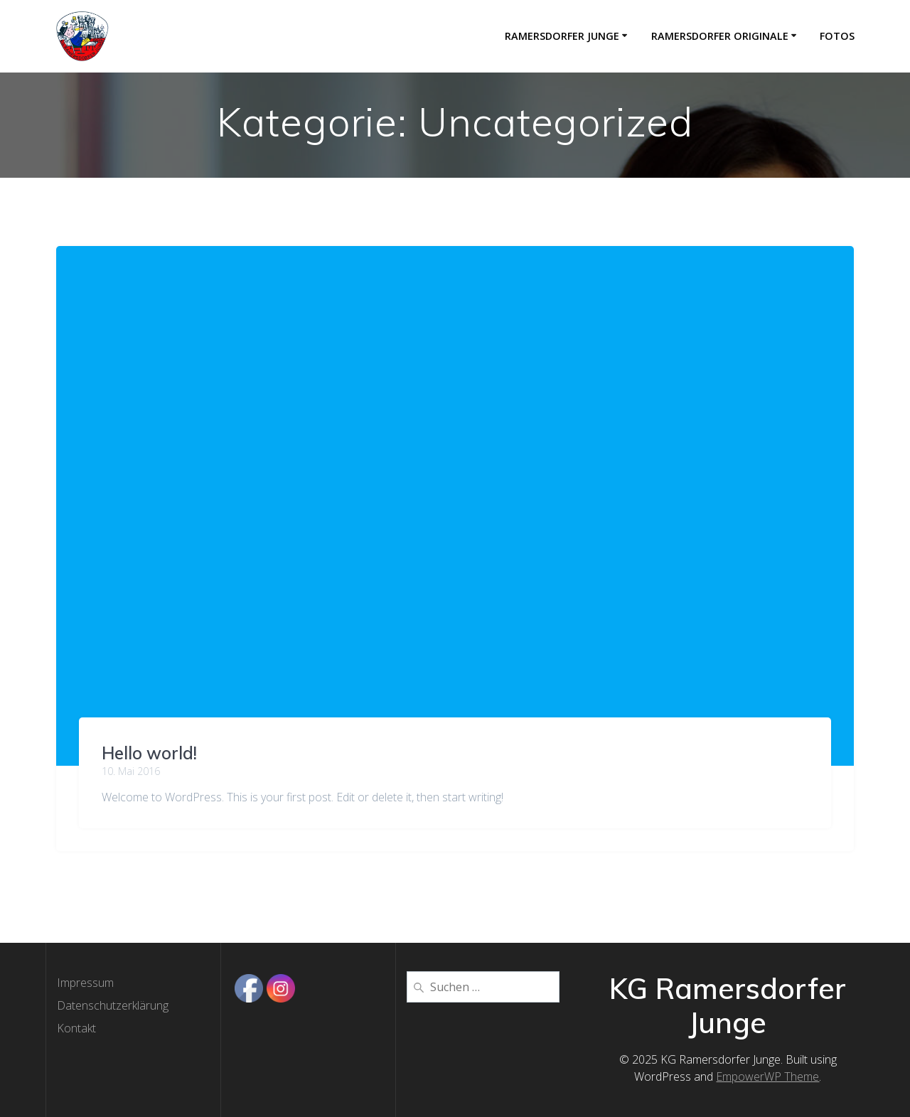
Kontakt (76, 1028)
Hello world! (149, 753)
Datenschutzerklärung (112, 1005)
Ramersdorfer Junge (562, 36)
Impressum (85, 982)
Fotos (837, 36)
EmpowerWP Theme (767, 1076)
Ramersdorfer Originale (719, 36)
